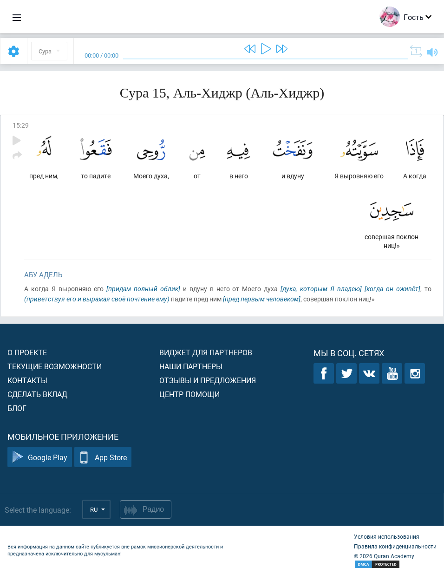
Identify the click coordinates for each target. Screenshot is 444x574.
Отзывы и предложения (207, 380)
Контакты (27, 380)
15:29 (21, 125)
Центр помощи (189, 394)
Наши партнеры (190, 366)
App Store (103, 457)
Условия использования (386, 536)
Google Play (39, 457)
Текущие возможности (54, 366)
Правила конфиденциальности (395, 546)
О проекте (27, 352)
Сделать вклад (37, 394)
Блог (16, 408)
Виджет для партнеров (205, 352)
